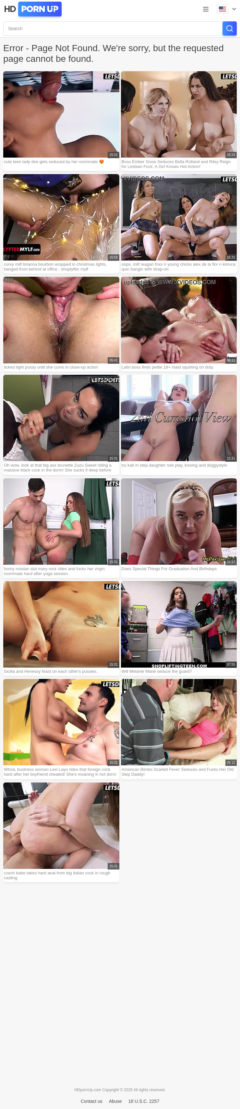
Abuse (115, 1101)
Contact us (91, 1101)
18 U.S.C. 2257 (143, 1101)
